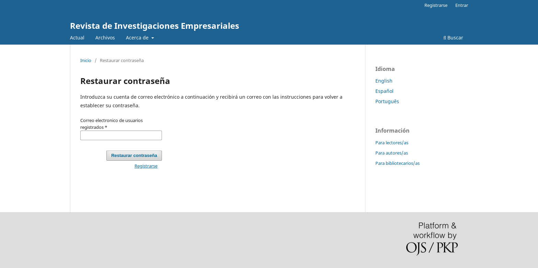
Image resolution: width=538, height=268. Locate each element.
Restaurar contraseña (134, 155)
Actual (77, 37)
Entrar (461, 5)
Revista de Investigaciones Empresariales (154, 25)
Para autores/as (391, 153)
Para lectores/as (391, 142)
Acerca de (138, 37)
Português (387, 101)
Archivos (105, 37)
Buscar (453, 37)
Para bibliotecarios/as (397, 163)
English (384, 80)
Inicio (85, 60)
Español (384, 91)
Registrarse (435, 5)
